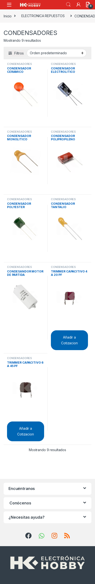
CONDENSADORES (19, 64)
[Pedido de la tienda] (57, 53)
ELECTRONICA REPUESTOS (43, 16)
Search (68, 4)
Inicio (8, 16)
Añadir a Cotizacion (69, 340)
